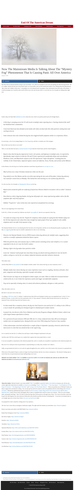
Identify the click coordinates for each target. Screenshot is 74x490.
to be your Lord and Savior (29, 398)
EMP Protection (49, 26)
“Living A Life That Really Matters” (38, 387)
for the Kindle (40, 357)
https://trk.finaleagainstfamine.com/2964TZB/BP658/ (22, 435)
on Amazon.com (27, 385)
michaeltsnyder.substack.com (21, 359)
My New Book (6, 26)
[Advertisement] (37, 10)
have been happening (28, 141)
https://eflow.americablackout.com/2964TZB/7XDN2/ (25, 427)
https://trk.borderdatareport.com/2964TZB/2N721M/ (22, 442)
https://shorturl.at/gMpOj (60, 405)
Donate (69, 26)
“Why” (18, 357)
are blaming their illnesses (24, 184)
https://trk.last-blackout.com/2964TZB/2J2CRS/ (21, 446)
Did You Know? (52, 482)
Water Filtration (38, 26)
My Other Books (16, 26)
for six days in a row (48, 166)
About (32, 482)
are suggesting (7, 229)
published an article (21, 117)
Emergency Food (27, 26)
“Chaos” (38, 385)
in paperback (30, 357)
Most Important (60, 26)
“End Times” (44, 385)
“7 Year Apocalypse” (53, 385)
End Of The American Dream (37, 22)
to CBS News (10, 296)
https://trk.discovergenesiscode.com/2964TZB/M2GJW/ (23, 439)
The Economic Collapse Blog (38, 390)
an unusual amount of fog (24, 148)
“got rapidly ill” (35, 212)
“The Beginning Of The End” (19, 387)
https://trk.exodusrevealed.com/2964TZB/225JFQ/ (21, 431)
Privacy (37, 482)
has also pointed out (16, 264)
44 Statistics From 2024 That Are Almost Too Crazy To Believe (16, 477)
